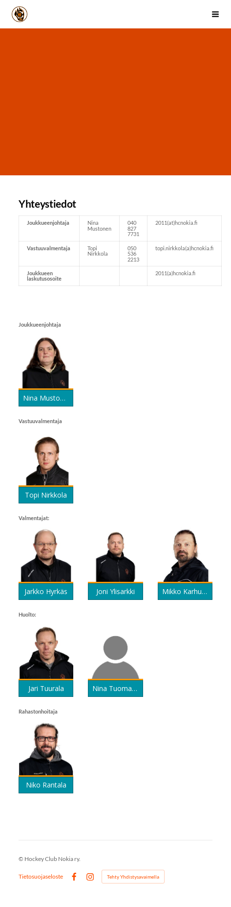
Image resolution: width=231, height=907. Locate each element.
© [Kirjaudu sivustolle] (21, 858)
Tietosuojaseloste (41, 877)
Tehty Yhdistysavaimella (133, 877)
